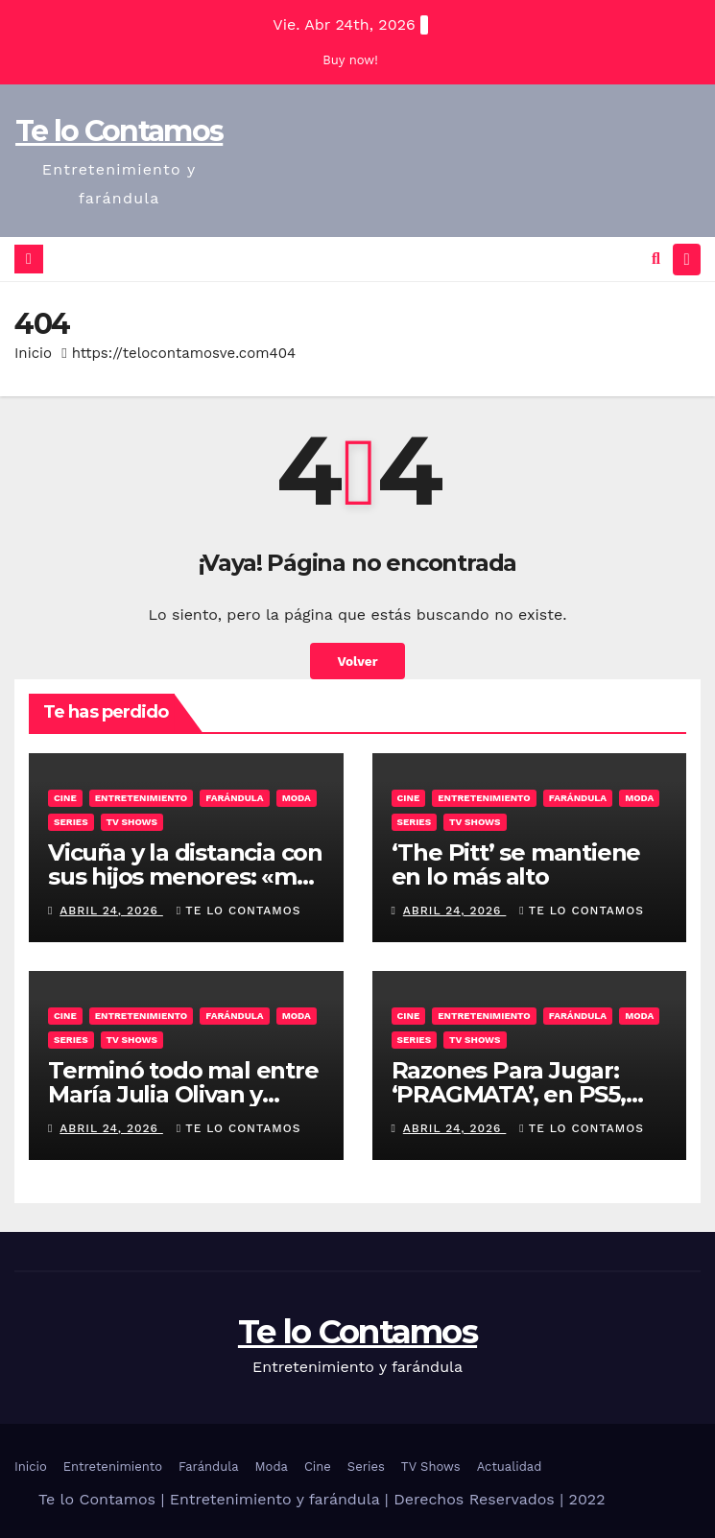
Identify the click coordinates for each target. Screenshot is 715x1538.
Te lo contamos (239, 910)
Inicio (33, 353)
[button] (656, 258)
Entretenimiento (141, 798)
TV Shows (132, 821)
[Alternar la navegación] (687, 259)
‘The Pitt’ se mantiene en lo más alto (516, 864)
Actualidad (509, 1466)
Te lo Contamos (119, 131)
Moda (296, 798)
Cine (65, 798)
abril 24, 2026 (111, 910)
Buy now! (349, 60)
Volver (357, 661)
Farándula (234, 798)
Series (71, 821)
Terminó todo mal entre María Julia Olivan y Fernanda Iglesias (183, 1094)
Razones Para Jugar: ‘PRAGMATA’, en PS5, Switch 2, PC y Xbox (509, 1094)
